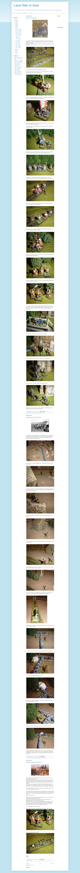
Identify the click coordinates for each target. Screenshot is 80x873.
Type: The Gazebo (17, 71)
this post (27, 794)
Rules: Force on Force (18, 60)
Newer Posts (28, 863)
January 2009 (18, 47)
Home (40, 863)
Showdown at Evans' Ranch (33, 417)
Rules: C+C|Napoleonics (18, 58)
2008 (15, 49)
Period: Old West (31, 757)
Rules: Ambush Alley (18, 57)
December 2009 (18, 29)
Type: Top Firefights (17, 74)
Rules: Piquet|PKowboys (36, 757)
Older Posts (52, 863)
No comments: (36, 411)
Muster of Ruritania (31, 18)
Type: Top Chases (17, 72)
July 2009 (17, 41)
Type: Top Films (17, 73)
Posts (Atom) (32, 865)
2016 (15, 19)
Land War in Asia (26, 5)
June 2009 (17, 42)
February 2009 (18, 46)
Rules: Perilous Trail (18, 61)
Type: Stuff (16, 70)
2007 (15, 50)
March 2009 (17, 45)
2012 (15, 24)
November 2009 (18, 30)
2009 (15, 28)
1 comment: (36, 756)
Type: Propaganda (17, 66)
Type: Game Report (43, 757)
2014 (15, 21)
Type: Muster (16, 63)
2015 (15, 20)
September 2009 (18, 33)
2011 (15, 25)
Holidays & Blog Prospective (33, 762)
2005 (15, 53)
